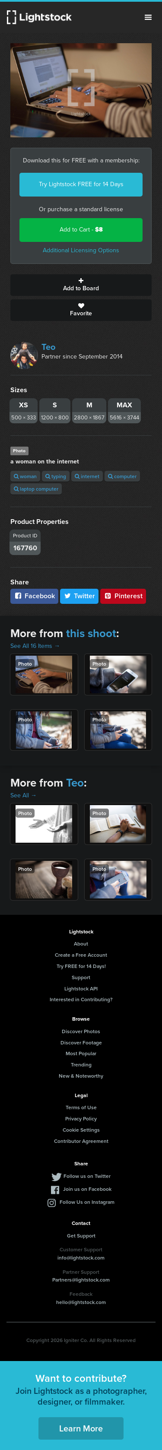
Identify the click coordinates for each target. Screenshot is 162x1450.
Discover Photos (81, 1031)
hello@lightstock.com (81, 1302)
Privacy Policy (81, 1118)
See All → (23, 795)
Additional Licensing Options (81, 250)
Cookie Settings (81, 1129)
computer (122, 476)
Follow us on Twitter (87, 1176)
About (81, 943)
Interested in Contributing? (81, 999)
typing (55, 476)
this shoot (91, 633)
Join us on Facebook (87, 1189)
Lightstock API (81, 988)
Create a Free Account (81, 954)
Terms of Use (81, 1107)
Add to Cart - (81, 229)
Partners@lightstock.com (81, 1279)
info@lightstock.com (81, 1257)
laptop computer (36, 488)
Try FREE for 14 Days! (81, 966)
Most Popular (81, 1053)
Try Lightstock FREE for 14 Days (81, 184)
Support (81, 977)
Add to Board (81, 285)
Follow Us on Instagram (87, 1202)
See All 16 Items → (35, 645)
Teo (48, 346)
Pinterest (123, 596)
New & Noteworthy (81, 1075)
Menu (148, 17)
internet (87, 476)
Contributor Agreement (81, 1141)
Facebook (34, 596)
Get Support (81, 1235)
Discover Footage (81, 1042)
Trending (81, 1064)
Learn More (81, 1428)
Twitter (79, 596)
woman (25, 476)
